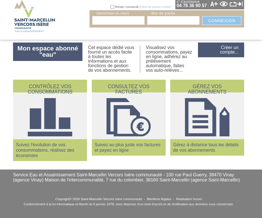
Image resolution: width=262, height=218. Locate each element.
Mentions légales (159, 199)
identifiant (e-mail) (113, 13)
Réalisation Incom (189, 199)
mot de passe (163, 13)
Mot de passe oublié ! (156, 7)
